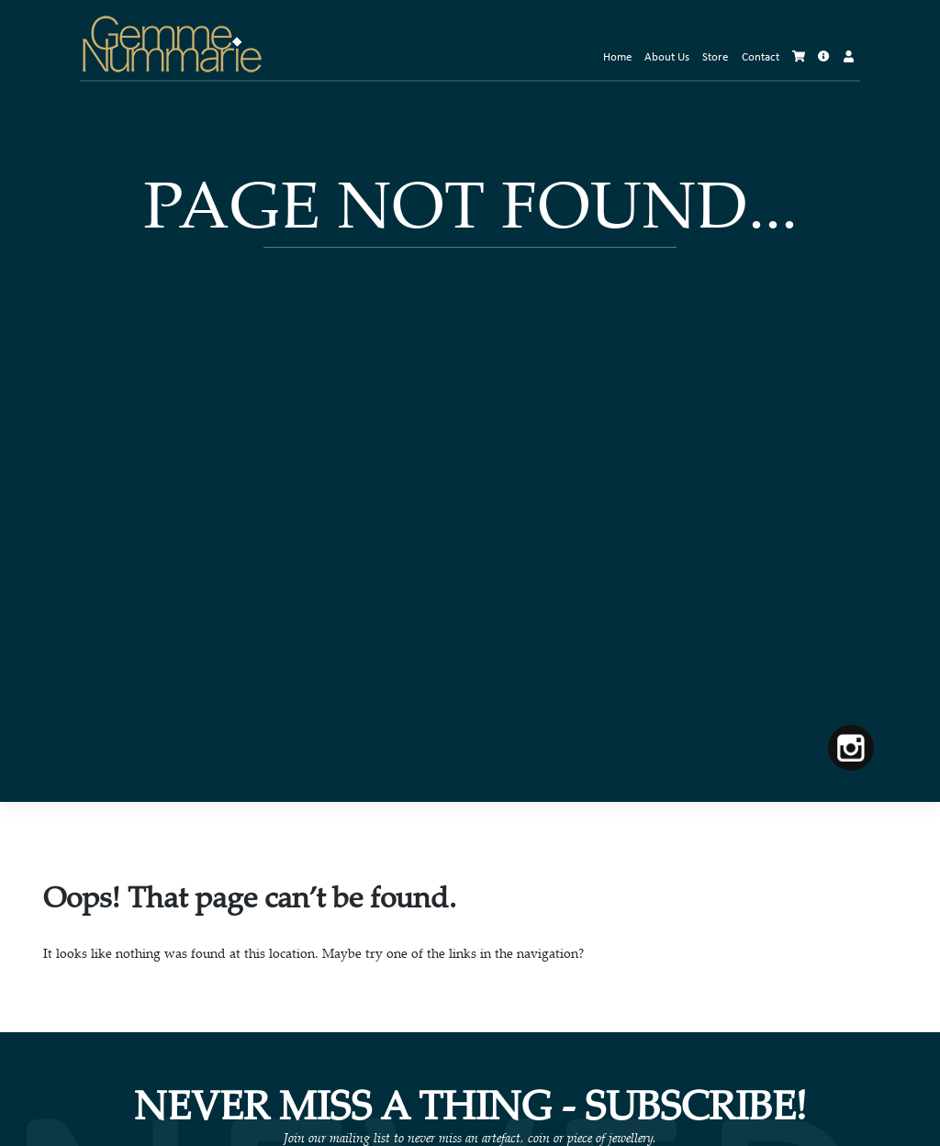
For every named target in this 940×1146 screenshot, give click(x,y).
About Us (666, 57)
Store (715, 57)
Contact (760, 57)
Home (617, 57)
